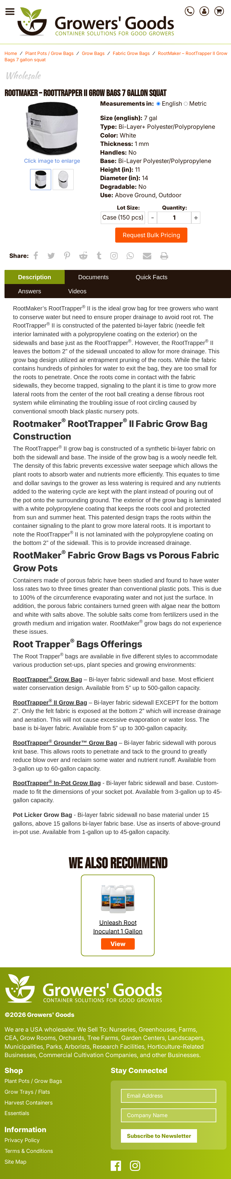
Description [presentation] (34, 277)
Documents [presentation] (93, 277)
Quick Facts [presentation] (152, 277)
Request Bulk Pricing (151, 235)
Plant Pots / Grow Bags (49, 53)
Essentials (17, 1113)
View (117, 944)
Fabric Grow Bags (131, 53)
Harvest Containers (29, 1102)
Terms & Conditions (29, 1151)
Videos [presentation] (77, 291)
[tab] (35, 277)
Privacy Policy (22, 1140)
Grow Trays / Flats (27, 1092)
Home (11, 53)
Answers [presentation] (29, 291)
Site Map (15, 1162)
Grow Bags (93, 53)
